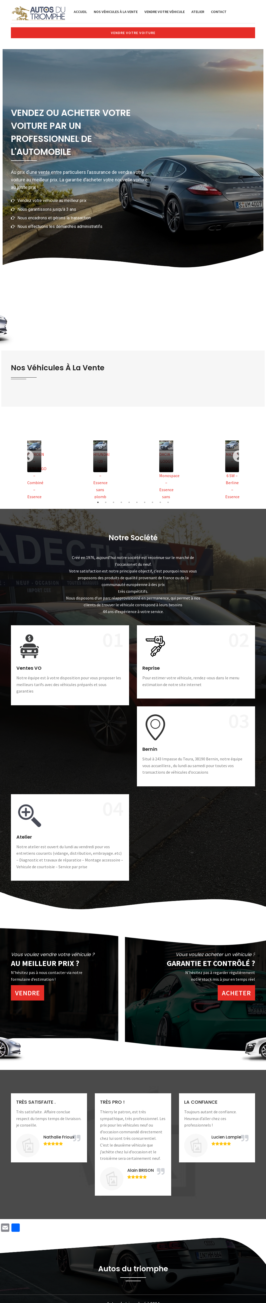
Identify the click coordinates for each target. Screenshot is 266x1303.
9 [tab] (160, 502)
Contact (219, 11)
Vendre (27, 993)
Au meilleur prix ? (45, 963)
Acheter (236, 993)
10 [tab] (168, 502)
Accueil (80, 11)
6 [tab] (136, 502)
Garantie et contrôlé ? (211, 963)
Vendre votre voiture (133, 32)
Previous (27, 456)
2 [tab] (105, 502)
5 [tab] (129, 502)
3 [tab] (113, 502)
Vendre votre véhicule (164, 11)
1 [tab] (98, 502)
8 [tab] (152, 502)
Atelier (197, 11)
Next (238, 456)
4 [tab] (121, 502)
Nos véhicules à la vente (116, 11)
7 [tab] (144, 502)
